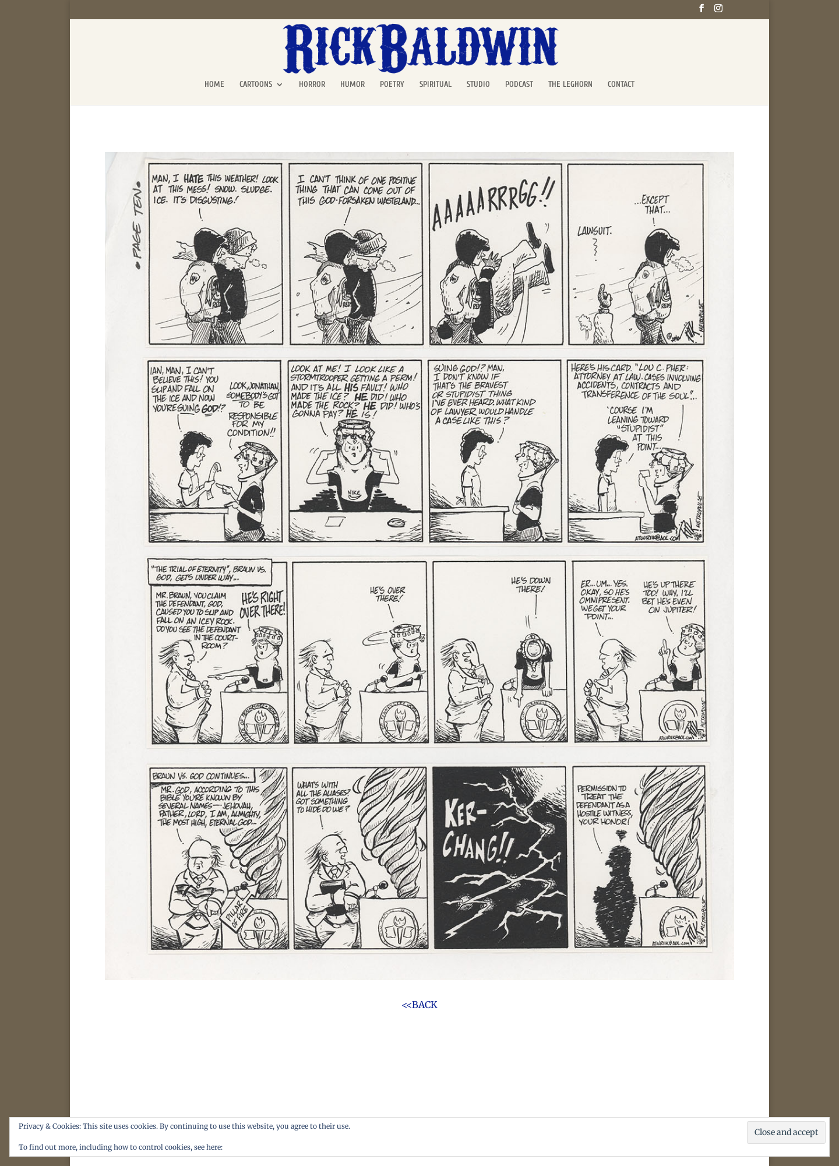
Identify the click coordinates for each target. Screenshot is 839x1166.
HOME (214, 84)
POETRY (392, 84)
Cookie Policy (247, 1147)
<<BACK (419, 1004)
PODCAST (519, 84)
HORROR (312, 84)
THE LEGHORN (570, 84)
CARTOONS (255, 84)
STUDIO (478, 84)
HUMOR (352, 84)
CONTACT (621, 84)
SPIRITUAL (436, 84)
